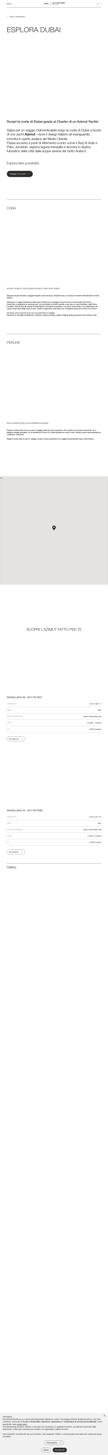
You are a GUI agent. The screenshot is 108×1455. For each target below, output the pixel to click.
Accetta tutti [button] (60, 1450)
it (98, 4)
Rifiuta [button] (45, 1450)
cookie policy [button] (22, 1424)
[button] (104, 1415)
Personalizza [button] (52, 1442)
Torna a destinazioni (17, 17)
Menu (9, 4)
